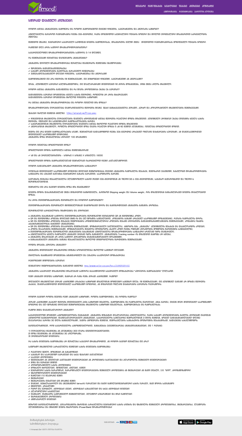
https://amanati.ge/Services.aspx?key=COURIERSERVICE (107, 266)
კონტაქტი (208, 6)
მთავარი (141, 6)
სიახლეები (170, 6)
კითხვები (194, 6)
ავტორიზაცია (170, 12)
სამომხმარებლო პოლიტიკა (44, 424)
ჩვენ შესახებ (155, 6)
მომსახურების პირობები (42, 420)
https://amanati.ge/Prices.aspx (81, 113)
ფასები (183, 6)
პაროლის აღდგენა (204, 12)
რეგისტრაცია (185, 12)
